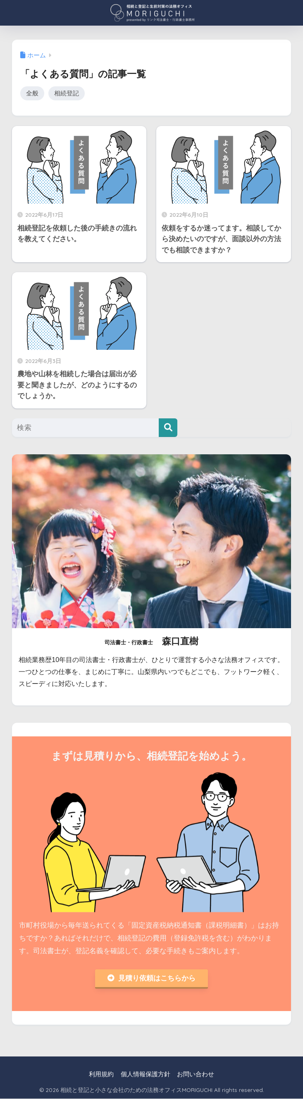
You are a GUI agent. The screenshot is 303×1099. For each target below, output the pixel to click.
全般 (32, 93)
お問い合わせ (195, 1074)
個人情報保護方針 (145, 1074)
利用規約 (101, 1074)
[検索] (168, 428)
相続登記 (66, 93)
